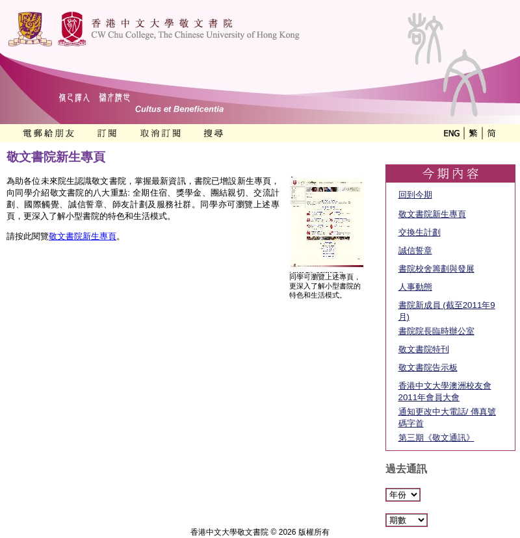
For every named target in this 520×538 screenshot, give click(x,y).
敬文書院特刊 (423, 349)
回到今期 (415, 194)
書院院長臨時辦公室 (436, 331)
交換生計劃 (419, 232)
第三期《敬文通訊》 (436, 437)
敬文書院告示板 (428, 367)
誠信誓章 (415, 250)
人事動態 (415, 287)
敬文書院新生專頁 (82, 236)
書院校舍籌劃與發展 (436, 269)
